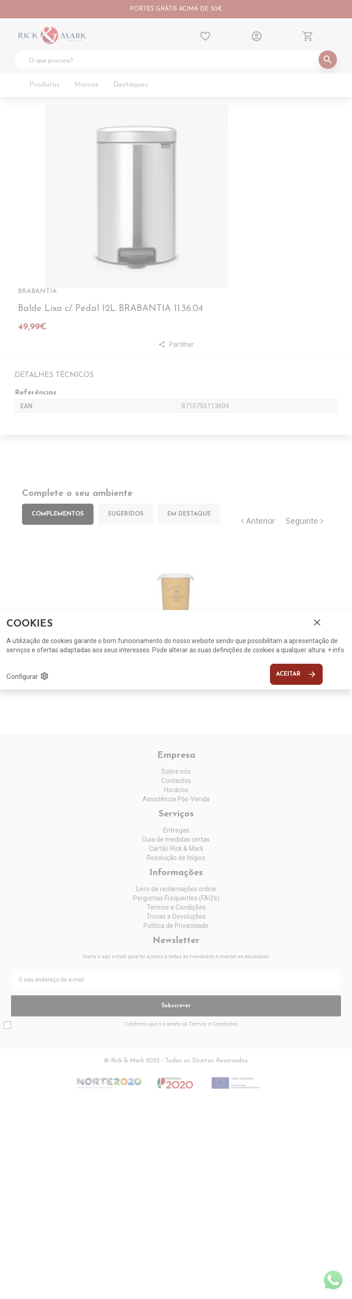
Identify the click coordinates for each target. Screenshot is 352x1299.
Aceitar (296, 674)
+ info (336, 650)
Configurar (27, 676)
